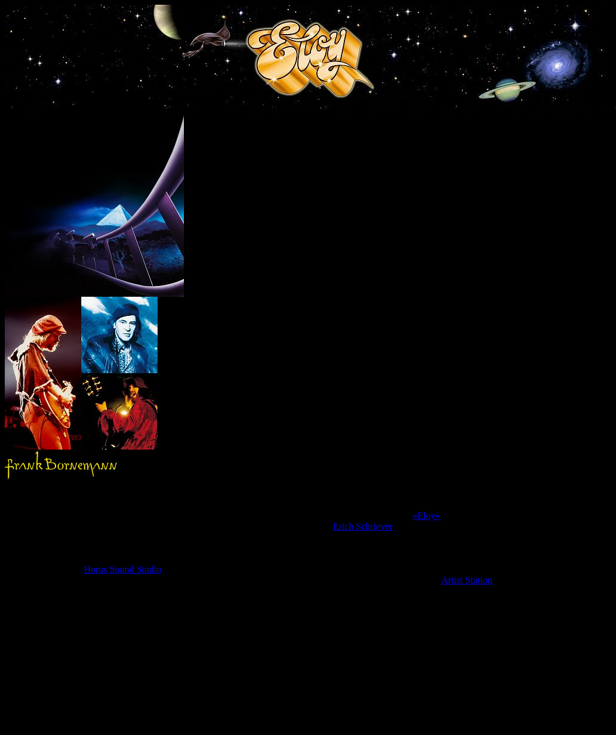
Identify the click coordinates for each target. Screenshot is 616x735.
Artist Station (466, 580)
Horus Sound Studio (122, 569)
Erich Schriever (363, 526)
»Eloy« (426, 515)
